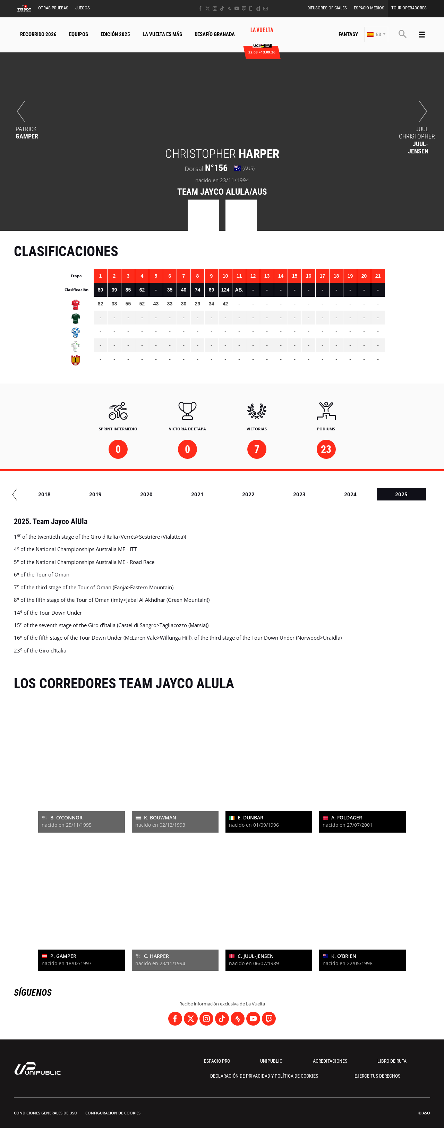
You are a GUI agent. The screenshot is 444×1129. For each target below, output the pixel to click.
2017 (25, 494)
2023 (331, 494)
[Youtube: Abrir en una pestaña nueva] (236, 8)
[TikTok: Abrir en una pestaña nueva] (222, 8)
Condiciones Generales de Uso (45, 1112)
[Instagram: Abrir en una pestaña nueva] (215, 8)
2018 (76, 494)
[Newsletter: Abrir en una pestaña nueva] (265, 8)
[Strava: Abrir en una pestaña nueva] (229, 8)
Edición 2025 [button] (115, 34)
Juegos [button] (82, 7)
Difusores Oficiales (327, 7)
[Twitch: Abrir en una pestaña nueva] (243, 8)
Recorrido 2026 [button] (38, 34)
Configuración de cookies (112, 1112)
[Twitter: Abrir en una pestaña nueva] (207, 8)
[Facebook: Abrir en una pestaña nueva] (200, 8)
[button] (376, 34)
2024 (382, 494)
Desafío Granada (215, 34)
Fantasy (348, 34)
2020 (178, 494)
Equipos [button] (78, 34)
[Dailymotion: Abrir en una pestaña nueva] (258, 8)
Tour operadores (409, 7)
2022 (280, 494)
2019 (127, 494)
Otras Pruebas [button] (53, 7)
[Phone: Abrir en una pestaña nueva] (251, 8)
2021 (229, 494)
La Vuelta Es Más (162, 34)
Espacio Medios (369, 7)
